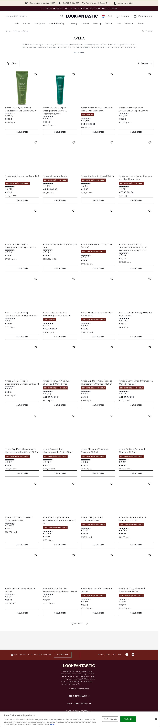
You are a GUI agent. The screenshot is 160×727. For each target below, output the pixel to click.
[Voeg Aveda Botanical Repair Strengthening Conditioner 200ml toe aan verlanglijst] (36, 338)
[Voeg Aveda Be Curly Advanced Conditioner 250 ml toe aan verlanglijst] (150, 538)
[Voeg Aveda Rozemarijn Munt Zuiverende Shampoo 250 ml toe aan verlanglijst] (150, 74)
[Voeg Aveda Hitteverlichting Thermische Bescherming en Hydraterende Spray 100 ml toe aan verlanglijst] (150, 206)
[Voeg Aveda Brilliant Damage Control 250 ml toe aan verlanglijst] (36, 538)
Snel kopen (22, 130)
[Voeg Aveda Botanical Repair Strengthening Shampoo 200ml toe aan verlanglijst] (36, 206)
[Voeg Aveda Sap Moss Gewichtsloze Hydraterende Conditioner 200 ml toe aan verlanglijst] (36, 404)
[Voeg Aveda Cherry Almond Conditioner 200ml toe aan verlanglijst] (112, 469)
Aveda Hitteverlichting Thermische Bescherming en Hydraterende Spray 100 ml (133, 242)
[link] (122, 16)
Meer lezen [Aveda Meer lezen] (79, 53)
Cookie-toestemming (79, 673)
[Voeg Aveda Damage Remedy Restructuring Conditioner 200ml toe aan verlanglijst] (36, 272)
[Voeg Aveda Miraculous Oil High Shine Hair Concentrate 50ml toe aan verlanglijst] (112, 74)
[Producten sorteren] (145, 63)
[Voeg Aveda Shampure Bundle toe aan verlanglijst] (74, 140)
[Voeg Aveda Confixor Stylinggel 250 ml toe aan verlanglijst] (112, 140)
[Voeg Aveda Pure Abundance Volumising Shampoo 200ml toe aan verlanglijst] (74, 272)
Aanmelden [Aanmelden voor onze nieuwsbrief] (62, 639)
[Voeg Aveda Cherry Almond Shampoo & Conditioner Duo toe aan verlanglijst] (150, 338)
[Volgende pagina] (87, 604)
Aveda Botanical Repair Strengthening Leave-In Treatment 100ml (55, 111)
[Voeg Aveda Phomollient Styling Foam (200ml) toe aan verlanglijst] (112, 206)
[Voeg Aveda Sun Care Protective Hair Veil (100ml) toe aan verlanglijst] (112, 272)
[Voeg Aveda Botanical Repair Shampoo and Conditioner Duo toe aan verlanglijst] (150, 140)
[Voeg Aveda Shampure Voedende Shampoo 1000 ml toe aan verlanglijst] (150, 469)
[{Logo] (82, 16)
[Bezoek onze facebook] (127, 639)
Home (7, 31)
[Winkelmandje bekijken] (143, 16)
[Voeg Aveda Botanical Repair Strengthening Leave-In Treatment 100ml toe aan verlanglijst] (74, 74)
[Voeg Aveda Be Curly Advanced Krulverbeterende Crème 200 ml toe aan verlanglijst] (36, 74)
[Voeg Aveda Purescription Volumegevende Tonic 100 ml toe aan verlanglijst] (74, 404)
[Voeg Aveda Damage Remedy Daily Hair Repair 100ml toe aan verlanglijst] (150, 272)
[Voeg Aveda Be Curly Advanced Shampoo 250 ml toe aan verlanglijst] (150, 404)
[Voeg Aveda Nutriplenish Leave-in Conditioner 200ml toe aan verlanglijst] (36, 469)
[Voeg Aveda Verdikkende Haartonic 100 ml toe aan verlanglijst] (36, 140)
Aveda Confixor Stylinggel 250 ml (97, 173)
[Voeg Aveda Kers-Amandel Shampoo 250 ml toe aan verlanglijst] (112, 538)
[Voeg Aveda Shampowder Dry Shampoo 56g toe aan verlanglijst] (74, 206)
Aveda (79, 38)
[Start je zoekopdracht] (34, 16)
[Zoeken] (61, 16)
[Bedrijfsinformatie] (79, 688)
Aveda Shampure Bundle (55, 173)
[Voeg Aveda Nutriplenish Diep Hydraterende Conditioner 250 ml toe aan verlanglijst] (74, 538)
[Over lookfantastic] (79, 696)
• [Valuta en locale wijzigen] (107, 16)
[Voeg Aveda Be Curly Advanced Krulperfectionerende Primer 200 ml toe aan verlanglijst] (74, 469)
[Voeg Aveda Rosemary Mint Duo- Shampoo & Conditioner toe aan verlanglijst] (74, 338)
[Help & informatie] (79, 680)
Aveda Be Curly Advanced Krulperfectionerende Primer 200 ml (59, 506)
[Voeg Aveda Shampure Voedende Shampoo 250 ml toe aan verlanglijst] (112, 404)
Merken (17, 31)
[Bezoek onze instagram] (133, 639)
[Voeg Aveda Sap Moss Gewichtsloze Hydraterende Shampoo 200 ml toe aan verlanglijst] (112, 338)
